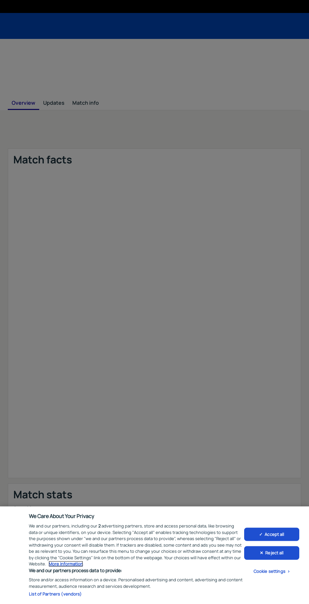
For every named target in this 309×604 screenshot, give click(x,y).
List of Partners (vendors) (55, 594)
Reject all (274, 553)
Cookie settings (269, 571)
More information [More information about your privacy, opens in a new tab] (66, 564)
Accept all (274, 534)
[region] (154, 555)
